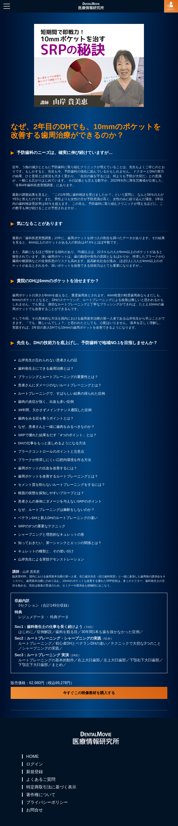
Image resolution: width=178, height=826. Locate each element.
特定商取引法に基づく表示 (51, 787)
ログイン (34, 764)
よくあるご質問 (40, 779)
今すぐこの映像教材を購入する (89, 693)
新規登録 (34, 772)
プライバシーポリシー (47, 802)
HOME (32, 756)
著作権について (40, 795)
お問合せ (34, 810)
